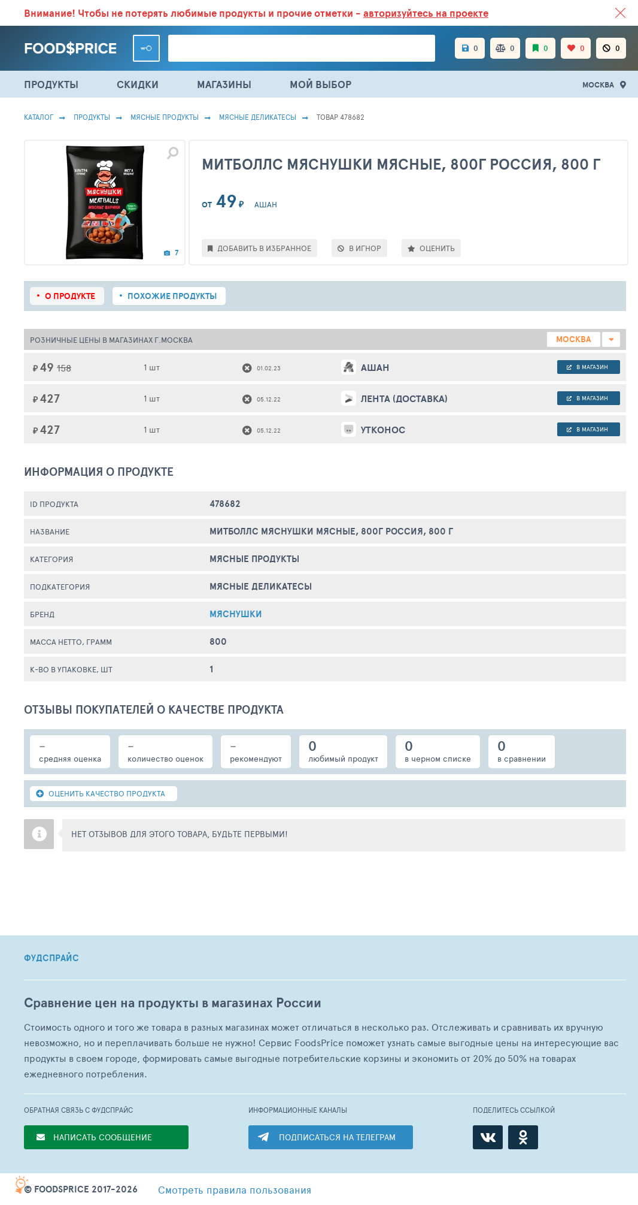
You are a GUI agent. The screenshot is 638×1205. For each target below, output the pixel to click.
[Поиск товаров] (301, 48)
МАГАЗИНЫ (224, 84)
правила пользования (234, 1189)
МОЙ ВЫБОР (320, 84)
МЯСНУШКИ (235, 614)
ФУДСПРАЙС (51, 958)
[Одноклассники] (523, 1137)
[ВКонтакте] (488, 1137)
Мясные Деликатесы (257, 117)
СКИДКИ (138, 84)
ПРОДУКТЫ (51, 84)
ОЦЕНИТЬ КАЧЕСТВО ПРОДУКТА (100, 793)
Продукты (92, 117)
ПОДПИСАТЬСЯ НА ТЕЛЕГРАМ (337, 1137)
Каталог (38, 117)
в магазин (587, 367)
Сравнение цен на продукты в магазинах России (172, 1002)
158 (64, 368)
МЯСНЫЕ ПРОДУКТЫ (164, 117)
